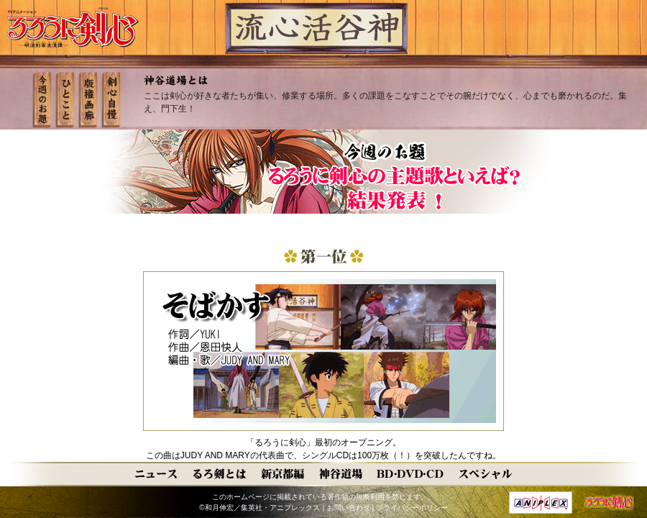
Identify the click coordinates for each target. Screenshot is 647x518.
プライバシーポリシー (412, 508)
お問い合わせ (348, 508)
